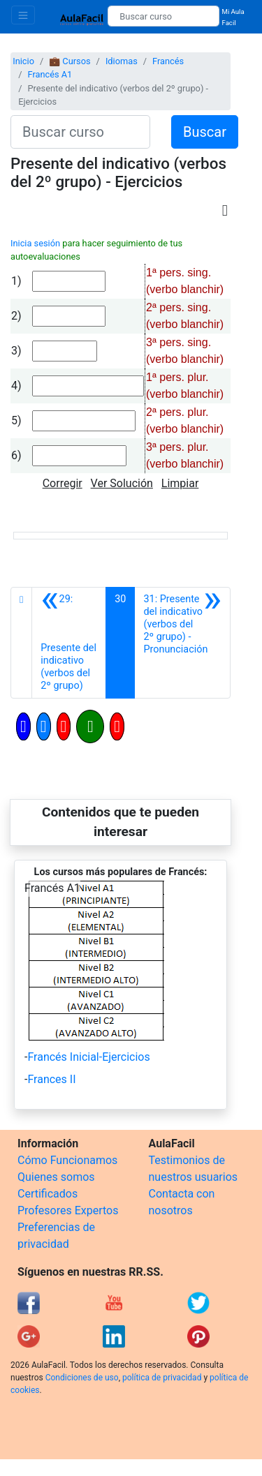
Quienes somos (56, 1177)
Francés (168, 61)
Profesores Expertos (67, 1210)
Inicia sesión (35, 243)
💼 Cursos (69, 61)
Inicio (23, 61)
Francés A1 (49, 74)
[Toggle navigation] (23, 15)
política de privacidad (161, 1377)
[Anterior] (68, 643)
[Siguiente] (182, 643)
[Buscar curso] (163, 16)
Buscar (204, 132)
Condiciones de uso (82, 1377)
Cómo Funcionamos (67, 1160)
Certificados (47, 1193)
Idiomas (121, 61)
